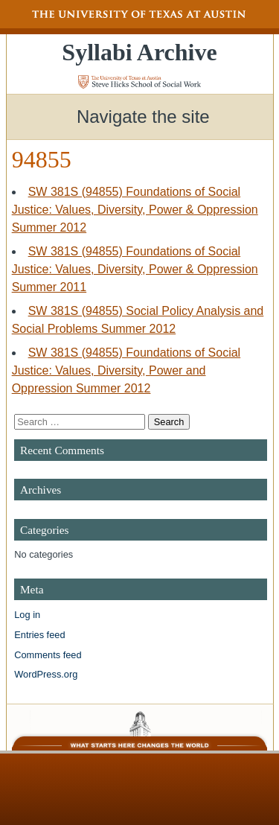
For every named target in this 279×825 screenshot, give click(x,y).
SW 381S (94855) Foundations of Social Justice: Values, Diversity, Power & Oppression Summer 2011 (135, 269)
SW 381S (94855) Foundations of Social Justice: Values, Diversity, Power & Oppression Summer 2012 (135, 209)
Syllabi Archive (139, 52)
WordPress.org (45, 674)
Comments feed (47, 654)
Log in (27, 614)
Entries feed (39, 634)
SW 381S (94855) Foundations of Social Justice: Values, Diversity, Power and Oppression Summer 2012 (126, 370)
